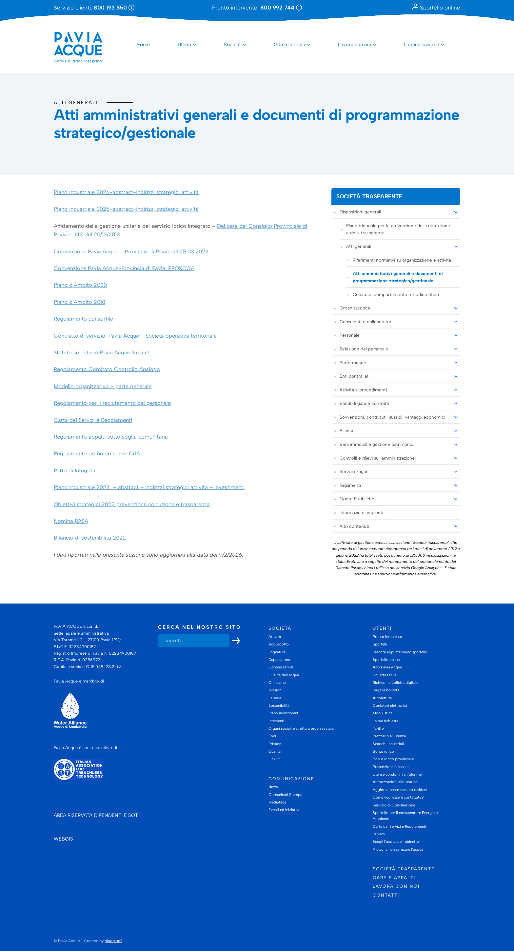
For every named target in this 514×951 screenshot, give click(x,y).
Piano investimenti (283, 713)
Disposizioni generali (360, 212)
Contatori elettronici (390, 705)
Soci (272, 736)
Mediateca (277, 802)
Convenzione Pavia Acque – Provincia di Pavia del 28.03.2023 (131, 251)
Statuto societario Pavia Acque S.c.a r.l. (102, 352)
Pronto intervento (387, 636)
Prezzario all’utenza (389, 736)
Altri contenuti (354, 526)
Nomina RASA (71, 521)
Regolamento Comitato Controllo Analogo (107, 369)
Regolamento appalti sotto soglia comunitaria (111, 436)
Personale (350, 335)
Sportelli (380, 644)
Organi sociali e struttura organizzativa (301, 728)
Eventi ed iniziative (284, 810)
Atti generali (76, 102)
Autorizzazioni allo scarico (395, 782)
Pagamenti (350, 485)
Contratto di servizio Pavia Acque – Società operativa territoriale (135, 335)
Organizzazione (355, 307)
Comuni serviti (280, 667)
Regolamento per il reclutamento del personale (112, 403)
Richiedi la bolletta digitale (395, 682)
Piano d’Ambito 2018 (79, 302)
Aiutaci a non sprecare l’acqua (398, 849)
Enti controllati (354, 376)
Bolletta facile (384, 675)
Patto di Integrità (74, 470)
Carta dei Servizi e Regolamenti (93, 420)
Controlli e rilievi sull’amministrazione (377, 458)
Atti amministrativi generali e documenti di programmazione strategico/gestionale (398, 277)
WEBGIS (63, 839)
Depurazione (279, 659)
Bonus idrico (383, 751)
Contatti (386, 895)
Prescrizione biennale (390, 766)
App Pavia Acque (387, 667)
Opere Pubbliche (357, 499)
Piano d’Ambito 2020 (80, 285)
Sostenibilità (278, 705)
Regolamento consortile (83, 319)
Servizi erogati (354, 471)
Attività (274, 636)
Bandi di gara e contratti (364, 403)
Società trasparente (369, 196)
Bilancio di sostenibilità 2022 (90, 538)
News (273, 787)
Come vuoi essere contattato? (398, 797)
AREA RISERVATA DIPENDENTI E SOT (96, 816)
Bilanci (346, 430)
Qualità (274, 751)
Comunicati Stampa (285, 794)
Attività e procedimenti (363, 389)
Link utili (275, 759)
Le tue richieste (385, 721)
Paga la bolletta (386, 690)
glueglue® (113, 941)
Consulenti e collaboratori (366, 321)
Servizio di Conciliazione (394, 805)
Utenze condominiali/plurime (397, 774)
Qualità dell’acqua (283, 675)
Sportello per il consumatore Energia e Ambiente (405, 815)
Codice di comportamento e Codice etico (396, 294)
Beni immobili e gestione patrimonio (376, 444)
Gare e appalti (289, 45)
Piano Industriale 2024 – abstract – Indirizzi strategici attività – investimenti (149, 487)
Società (232, 45)
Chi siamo (277, 682)
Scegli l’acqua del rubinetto (396, 842)
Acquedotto (278, 644)
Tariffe (378, 728)
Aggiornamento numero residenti (400, 789)
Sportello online (436, 7)
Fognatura (277, 652)
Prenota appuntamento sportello (400, 652)
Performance (353, 362)
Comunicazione (421, 45)
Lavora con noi (354, 45)
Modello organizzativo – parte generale (102, 386)
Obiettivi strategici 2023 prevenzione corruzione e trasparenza (132, 504)
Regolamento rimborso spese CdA (97, 453)
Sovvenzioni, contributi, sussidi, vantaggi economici (392, 417)
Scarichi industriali (388, 744)
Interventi (276, 721)
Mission (274, 690)
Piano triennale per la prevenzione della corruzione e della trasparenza (398, 229)
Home (143, 45)
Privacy (274, 744)
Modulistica (382, 713)
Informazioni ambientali (363, 512)
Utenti (184, 45)
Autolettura (382, 698)
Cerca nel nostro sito (199, 627)
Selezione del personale (364, 348)
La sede (274, 698)
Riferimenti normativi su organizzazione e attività (402, 260)
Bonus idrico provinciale (393, 759)
